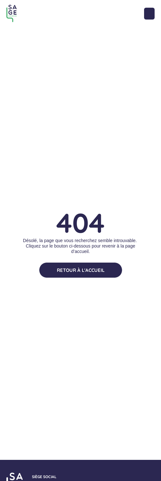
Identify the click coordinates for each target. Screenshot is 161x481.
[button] (149, 14)
